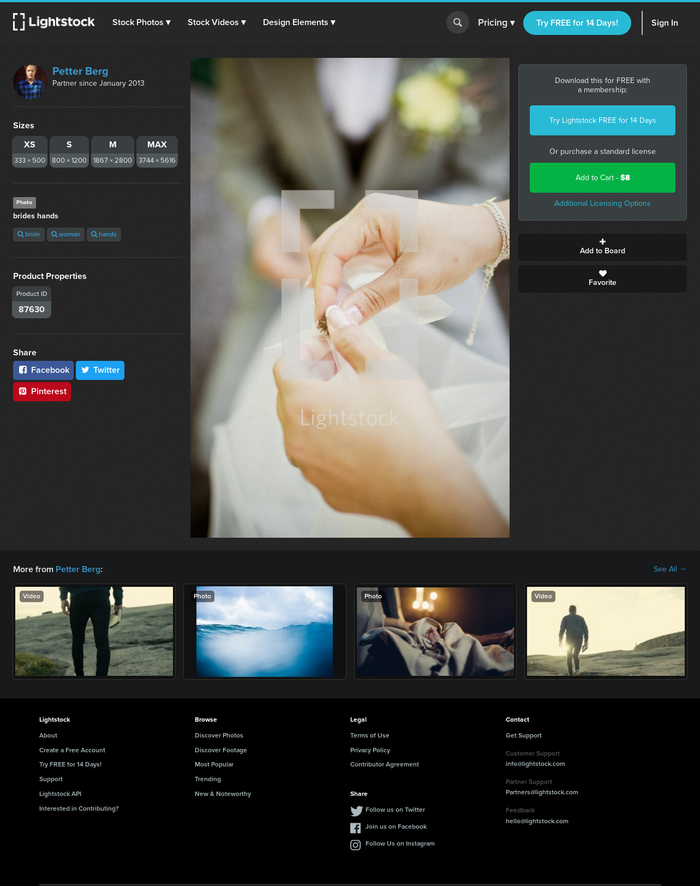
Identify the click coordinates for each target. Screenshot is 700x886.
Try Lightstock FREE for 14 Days (602, 120)
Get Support (524, 735)
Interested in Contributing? (79, 808)
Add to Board (602, 247)
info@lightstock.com (535, 764)
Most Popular (214, 764)
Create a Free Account (72, 750)
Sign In (664, 22)
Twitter (100, 370)
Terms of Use (370, 735)
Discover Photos (219, 735)
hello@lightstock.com (537, 821)
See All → (670, 569)
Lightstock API (60, 794)
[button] (141, 22)
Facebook (43, 370)
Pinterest (42, 391)
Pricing (496, 23)
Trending (208, 779)
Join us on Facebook (396, 826)
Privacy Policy (370, 750)
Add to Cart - (603, 177)
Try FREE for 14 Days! (577, 22)
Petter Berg (80, 71)
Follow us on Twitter (395, 809)
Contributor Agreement (384, 764)
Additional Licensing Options (602, 203)
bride (28, 234)
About (48, 735)
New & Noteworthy (223, 794)
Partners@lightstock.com (542, 792)
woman (65, 234)
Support (51, 779)
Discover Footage (221, 750)
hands (104, 234)
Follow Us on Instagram (400, 843)
